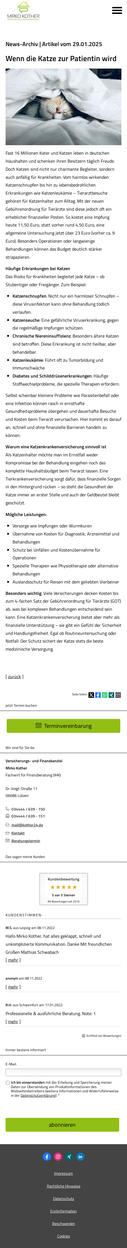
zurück (14, 676)
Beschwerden (63, 1223)
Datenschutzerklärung (38, 1095)
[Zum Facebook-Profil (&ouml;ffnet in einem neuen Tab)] (47, 1157)
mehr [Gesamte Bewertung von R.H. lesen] (13, 1021)
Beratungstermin (25, 841)
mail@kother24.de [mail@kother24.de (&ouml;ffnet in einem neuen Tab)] (27, 825)
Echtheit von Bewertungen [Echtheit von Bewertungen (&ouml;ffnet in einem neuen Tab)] (104, 1035)
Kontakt (18, 833)
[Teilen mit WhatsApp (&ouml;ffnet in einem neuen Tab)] (104, 695)
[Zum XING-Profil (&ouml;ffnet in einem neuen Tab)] (69, 1157)
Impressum (63, 1173)
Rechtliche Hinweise (63, 1186)
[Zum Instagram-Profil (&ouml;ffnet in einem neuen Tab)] (58, 1157)
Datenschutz (63, 1198)
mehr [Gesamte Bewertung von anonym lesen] (13, 986)
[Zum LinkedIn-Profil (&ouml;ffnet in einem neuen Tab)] (80, 1157)
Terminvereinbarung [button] (64, 725)
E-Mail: (11, 1064)
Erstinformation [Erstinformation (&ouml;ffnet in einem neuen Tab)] (63, 1211)
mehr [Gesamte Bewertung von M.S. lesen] (13, 960)
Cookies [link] (63, 1236)
